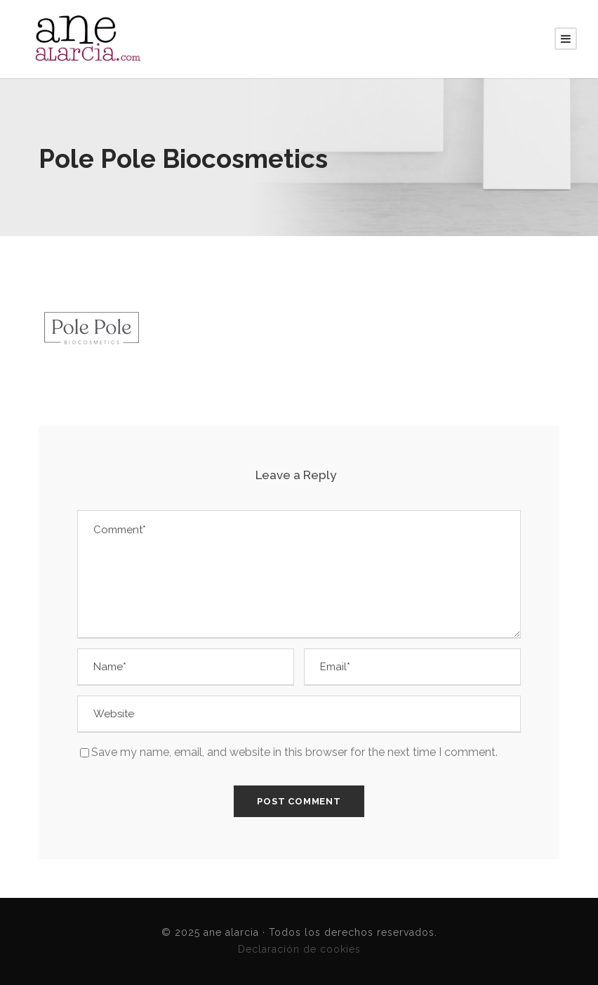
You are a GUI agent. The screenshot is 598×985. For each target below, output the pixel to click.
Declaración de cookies (299, 949)
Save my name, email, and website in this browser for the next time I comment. (294, 752)
